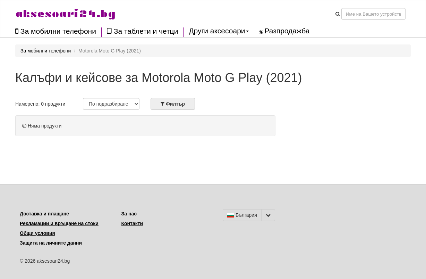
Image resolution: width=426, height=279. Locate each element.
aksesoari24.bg (65, 14)
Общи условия (37, 233)
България (242, 215)
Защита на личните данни (51, 243)
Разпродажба (284, 30)
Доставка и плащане (44, 213)
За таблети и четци (142, 31)
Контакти (132, 223)
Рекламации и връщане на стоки (59, 223)
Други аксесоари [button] (218, 30)
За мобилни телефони (55, 31)
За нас (129, 213)
